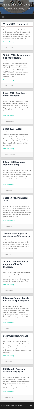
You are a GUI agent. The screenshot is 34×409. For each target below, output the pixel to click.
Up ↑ (31, 405)
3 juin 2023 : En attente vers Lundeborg (15, 94)
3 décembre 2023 (9, 121)
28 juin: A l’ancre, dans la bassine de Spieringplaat (16, 299)
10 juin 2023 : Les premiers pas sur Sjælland (16, 56)
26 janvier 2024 (9, 48)
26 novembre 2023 (10, 154)
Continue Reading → (9, 42)
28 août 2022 (8, 328)
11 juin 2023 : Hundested (15, 24)
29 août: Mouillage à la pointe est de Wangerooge (16, 235)
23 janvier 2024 (9, 86)
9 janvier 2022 (9, 397)
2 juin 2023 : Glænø (13, 128)
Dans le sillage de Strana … (16, 405)
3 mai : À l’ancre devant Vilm (15, 199)
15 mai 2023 (8, 226)
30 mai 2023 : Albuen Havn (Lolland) (14, 163)
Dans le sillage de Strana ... (16, 4)
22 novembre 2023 (10, 190)
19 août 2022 (8, 361)
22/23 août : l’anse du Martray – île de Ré (14, 370)
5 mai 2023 (8, 254)
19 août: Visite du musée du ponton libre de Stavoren (15, 264)
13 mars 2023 (9, 290)
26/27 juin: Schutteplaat (15, 335)
